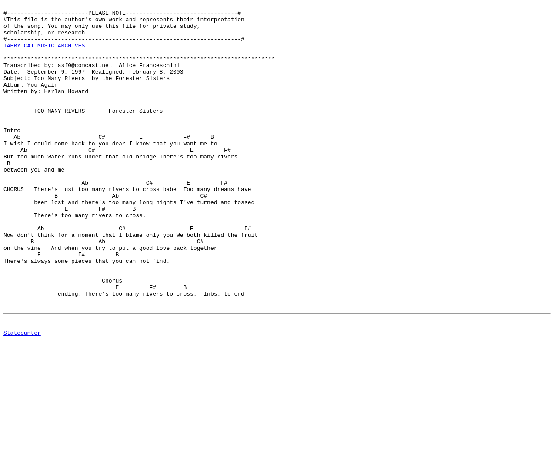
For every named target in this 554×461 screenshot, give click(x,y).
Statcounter (22, 398)
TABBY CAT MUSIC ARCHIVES (44, 54)
